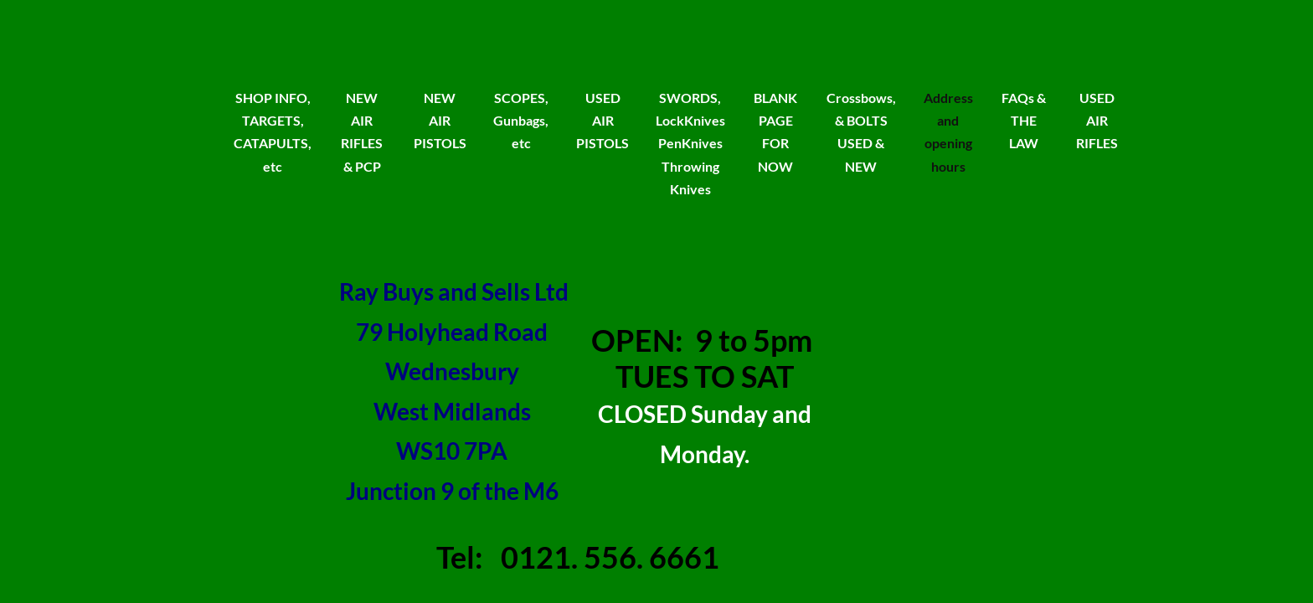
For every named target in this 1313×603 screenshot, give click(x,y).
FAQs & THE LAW (1023, 120)
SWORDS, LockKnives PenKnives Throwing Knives (690, 143)
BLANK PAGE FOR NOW (775, 132)
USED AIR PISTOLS (602, 120)
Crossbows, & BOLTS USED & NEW (861, 132)
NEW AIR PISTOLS (440, 120)
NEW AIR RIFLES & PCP (362, 132)
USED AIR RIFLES (1097, 120)
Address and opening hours (948, 132)
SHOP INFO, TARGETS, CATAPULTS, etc (273, 132)
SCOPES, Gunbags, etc (520, 120)
